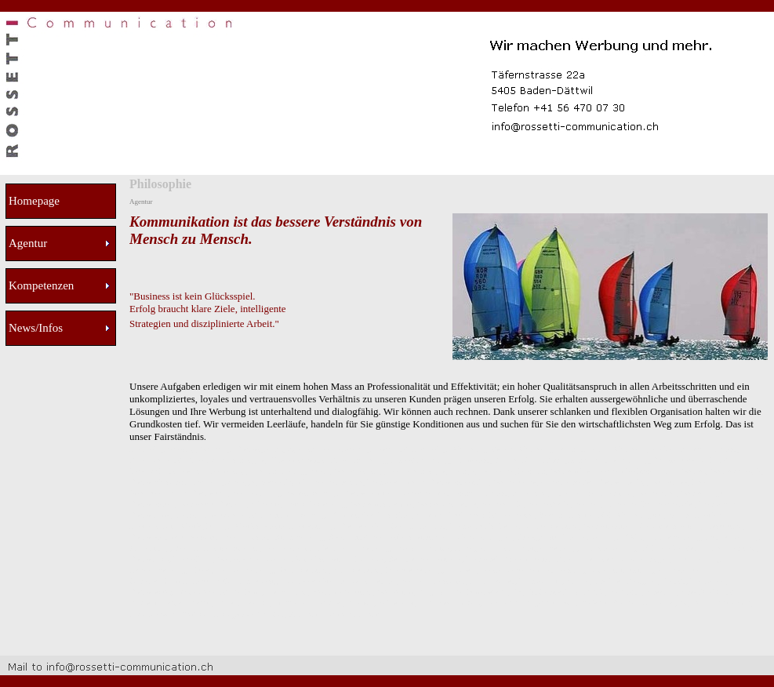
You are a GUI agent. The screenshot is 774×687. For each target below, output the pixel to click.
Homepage (34, 200)
